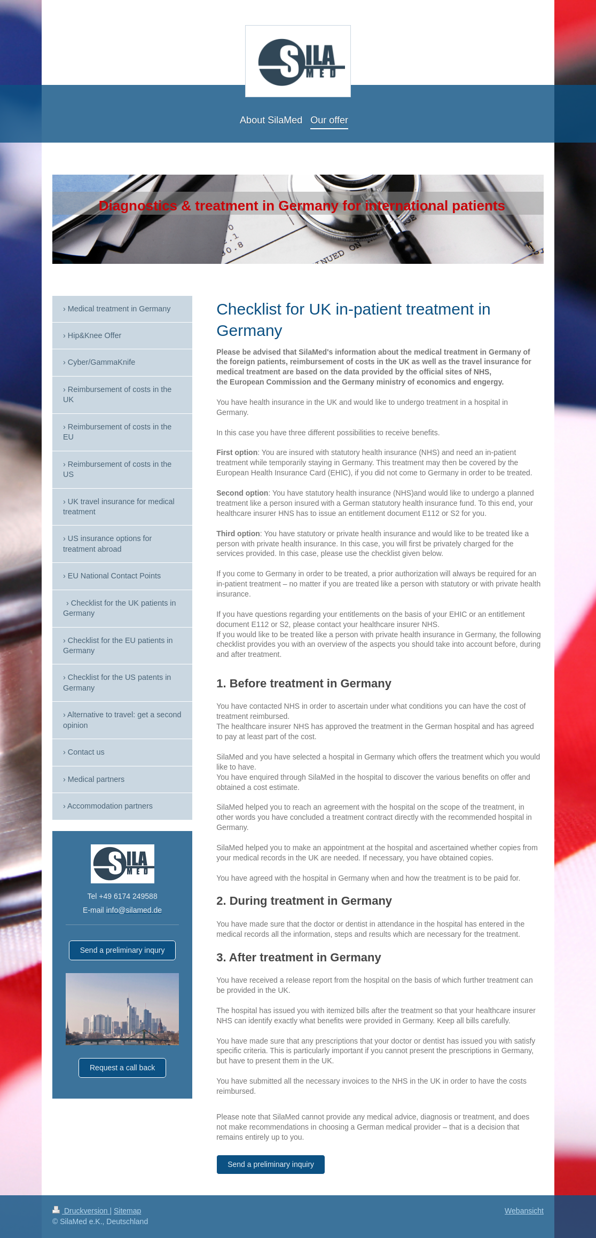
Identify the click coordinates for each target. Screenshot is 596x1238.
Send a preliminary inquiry (271, 1164)
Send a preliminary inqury (122, 950)
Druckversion (80, 1210)
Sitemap (127, 1210)
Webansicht (524, 1210)
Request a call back (122, 1067)
